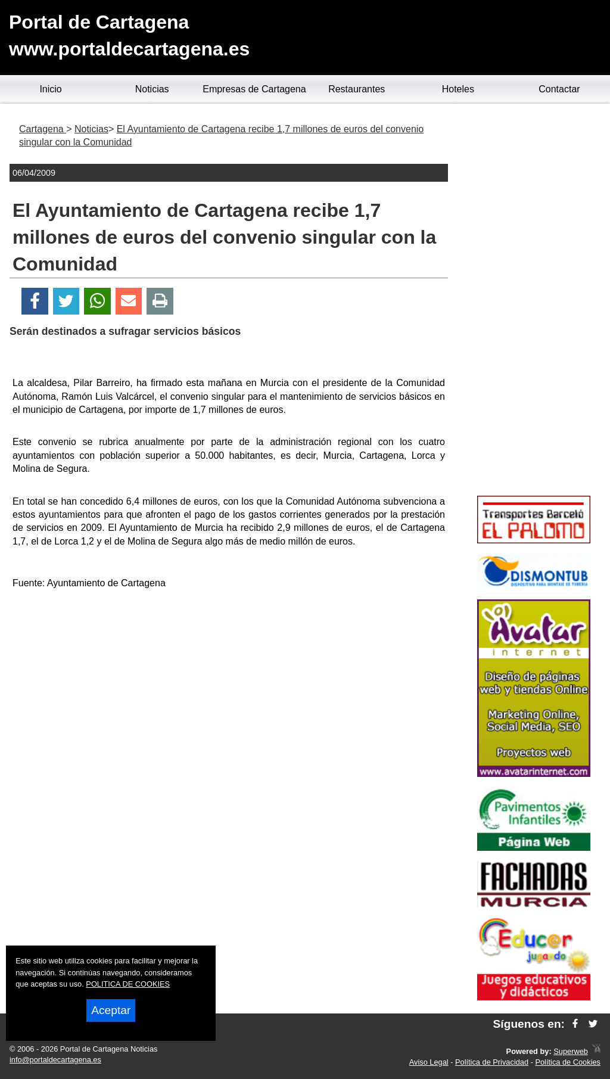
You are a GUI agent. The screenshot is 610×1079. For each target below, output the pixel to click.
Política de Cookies (567, 1062)
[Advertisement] (229, 683)
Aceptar (110, 1010)
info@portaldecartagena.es (55, 1059)
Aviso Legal (429, 1062)
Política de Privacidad (491, 1062)
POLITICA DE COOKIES (128, 984)
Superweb (570, 1051)
